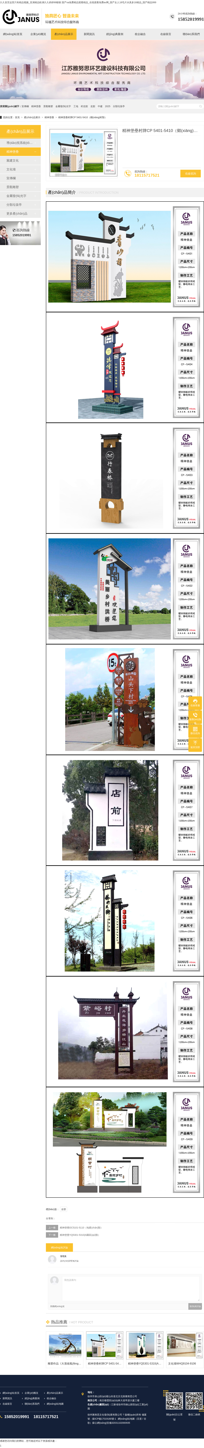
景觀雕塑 (48, 106)
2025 (107, 106)
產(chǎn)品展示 (32, 117)
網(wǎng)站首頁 (11, 1393)
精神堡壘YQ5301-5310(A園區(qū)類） (80, 1235)
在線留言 (7, 1403)
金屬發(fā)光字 (63, 106)
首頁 (17, 117)
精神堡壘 (36, 106)
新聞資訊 (7, 1398)
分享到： (50, 1218)
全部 (63, 1209)
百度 (139, 1418)
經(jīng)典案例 (32, 1398)
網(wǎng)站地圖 (55, 1403)
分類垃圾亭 (119, 106)
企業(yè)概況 (31, 1393)
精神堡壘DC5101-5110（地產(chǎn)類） (81, 1227)
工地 (75, 106)
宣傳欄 (25, 106)
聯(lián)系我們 (32, 1403)
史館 (92, 106)
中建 (100, 106)
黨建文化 (12, 160)
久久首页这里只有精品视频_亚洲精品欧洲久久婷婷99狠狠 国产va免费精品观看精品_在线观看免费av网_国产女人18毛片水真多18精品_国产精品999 (78, 2)
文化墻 (11, 169)
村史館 (84, 106)
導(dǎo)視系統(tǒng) (20, 143)
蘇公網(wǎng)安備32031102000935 (111, 1422)
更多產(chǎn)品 (16, 213)
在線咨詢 (190, 173)
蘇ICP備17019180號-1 (104, 1418)
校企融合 (51, 1398)
